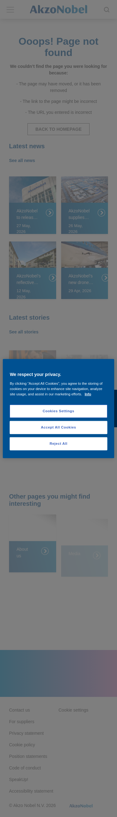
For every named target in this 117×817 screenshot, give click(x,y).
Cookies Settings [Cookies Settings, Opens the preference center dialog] (58, 411)
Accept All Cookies (58, 427)
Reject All (58, 443)
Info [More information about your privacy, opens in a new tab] (88, 394)
